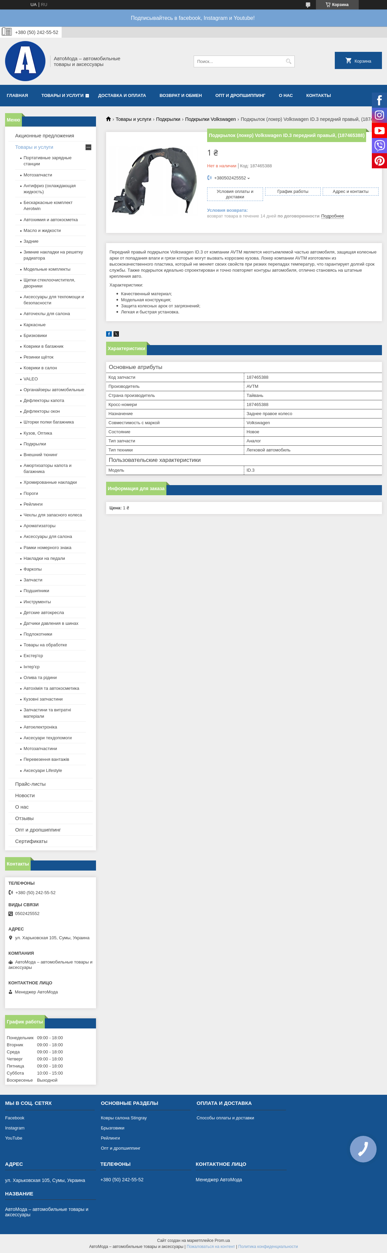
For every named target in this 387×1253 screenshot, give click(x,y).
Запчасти (33, 579)
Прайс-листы (30, 784)
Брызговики (112, 1127)
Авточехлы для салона (47, 313)
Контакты (318, 95)
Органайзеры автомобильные (54, 389)
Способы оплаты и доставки (225, 1117)
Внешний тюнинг (41, 454)
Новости (25, 795)
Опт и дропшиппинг (240, 95)
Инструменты (37, 601)
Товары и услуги (62, 95)
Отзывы (24, 818)
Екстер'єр (33, 655)
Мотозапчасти (38, 174)
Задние (31, 241)
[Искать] (289, 61)
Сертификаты (31, 841)
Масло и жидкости (42, 230)
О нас (286, 95)
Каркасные (35, 324)
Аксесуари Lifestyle (43, 770)
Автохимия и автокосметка (51, 219)
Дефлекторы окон (42, 411)
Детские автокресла (44, 612)
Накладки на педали (44, 558)
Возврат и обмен (181, 95)
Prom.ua (222, 1240)
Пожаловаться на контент (211, 1246)
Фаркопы (33, 569)
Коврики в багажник (43, 346)
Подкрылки (168, 119)
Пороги (31, 493)
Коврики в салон (40, 367)
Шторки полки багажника (49, 422)
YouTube (13, 1138)
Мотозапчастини (40, 748)
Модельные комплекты (47, 269)
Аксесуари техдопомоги (48, 737)
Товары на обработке (45, 644)
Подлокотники (38, 634)
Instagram (15, 1127)
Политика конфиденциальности (268, 1246)
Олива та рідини (40, 677)
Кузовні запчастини (43, 699)
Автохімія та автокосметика (51, 688)
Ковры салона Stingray (124, 1117)
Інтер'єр (31, 666)
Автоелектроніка (40, 727)
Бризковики (35, 335)
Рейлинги (33, 504)
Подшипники (36, 590)
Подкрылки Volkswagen (210, 119)
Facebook (14, 1117)
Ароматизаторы (40, 525)
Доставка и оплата (122, 95)
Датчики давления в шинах (51, 623)
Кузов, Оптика (38, 433)
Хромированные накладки (50, 482)
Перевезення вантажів (46, 759)
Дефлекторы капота (44, 400)
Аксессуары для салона (48, 536)
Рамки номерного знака (47, 547)
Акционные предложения (44, 135)
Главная (17, 95)
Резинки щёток (39, 357)
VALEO (31, 378)
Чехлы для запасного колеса (53, 514)
